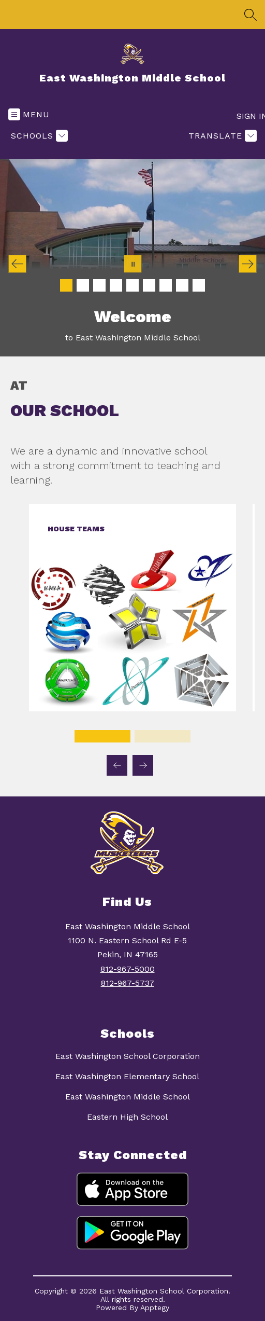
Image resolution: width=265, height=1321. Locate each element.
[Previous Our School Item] (117, 765)
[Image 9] (199, 285)
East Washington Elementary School (127, 1076)
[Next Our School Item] (142, 765)
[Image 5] (132, 285)
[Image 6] (149, 285)
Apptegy (154, 1307)
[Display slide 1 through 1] (102, 736)
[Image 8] (182, 285)
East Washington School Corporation (127, 1056)
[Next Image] (248, 264)
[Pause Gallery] (133, 264)
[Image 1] (66, 285)
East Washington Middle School (127, 1097)
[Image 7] (165, 285)
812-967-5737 (127, 983)
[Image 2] (83, 285)
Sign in (247, 116)
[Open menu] (29, 114)
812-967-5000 (127, 969)
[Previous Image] (17, 264)
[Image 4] (116, 285)
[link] (132, 708)
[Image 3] (99, 285)
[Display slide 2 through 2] (162, 736)
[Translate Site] (221, 135)
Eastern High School (127, 1117)
